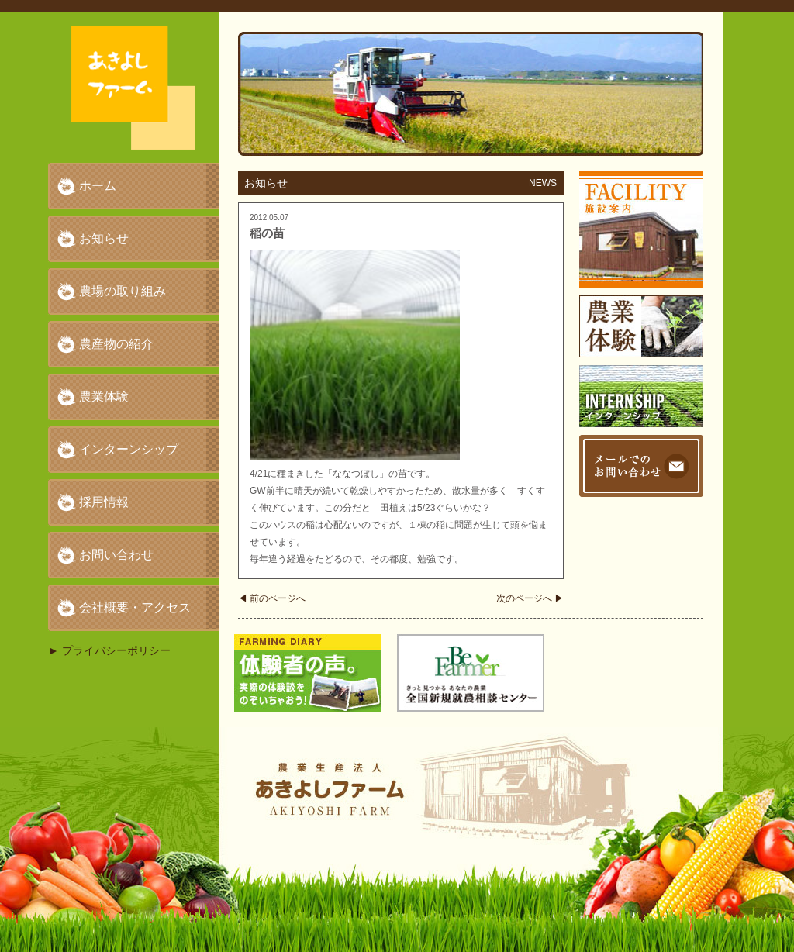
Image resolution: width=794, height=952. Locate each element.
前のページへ (272, 598)
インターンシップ (128, 449)
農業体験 (104, 396)
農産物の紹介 (116, 343)
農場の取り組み (122, 291)
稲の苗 (267, 233)
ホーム (97, 185)
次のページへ (530, 598)
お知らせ (104, 238)
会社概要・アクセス (135, 607)
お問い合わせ (116, 554)
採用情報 (104, 502)
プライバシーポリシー (116, 650)
